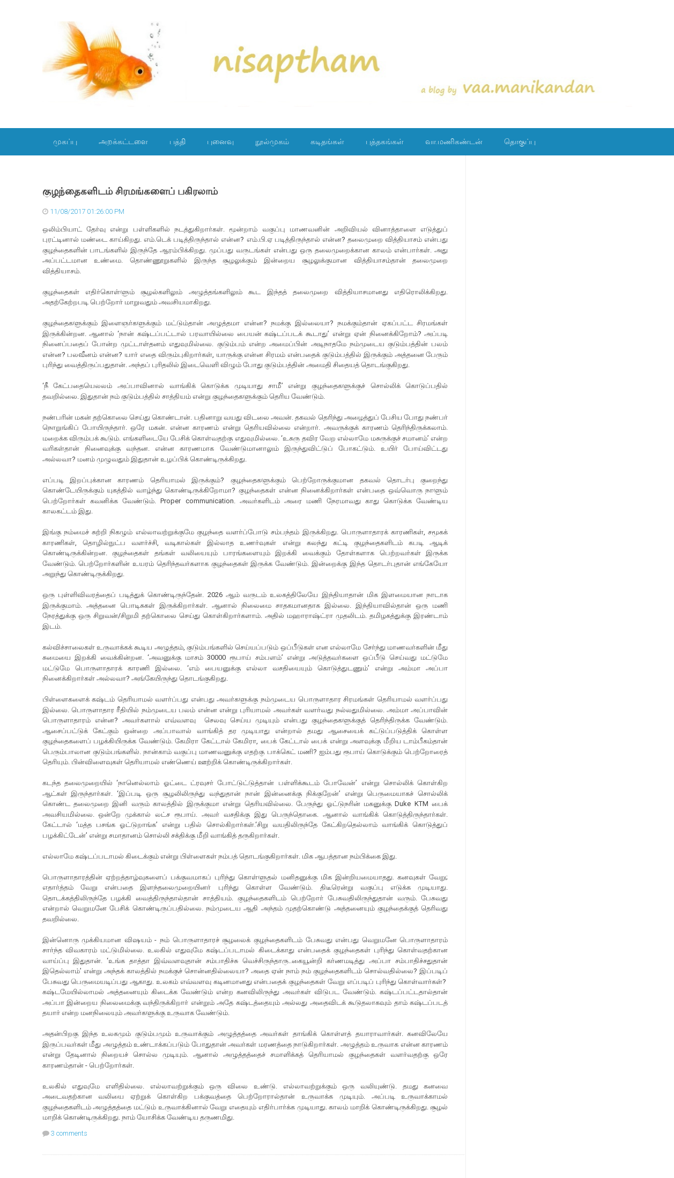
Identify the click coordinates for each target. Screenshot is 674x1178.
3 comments (69, 1133)
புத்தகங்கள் (385, 141)
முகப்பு (65, 141)
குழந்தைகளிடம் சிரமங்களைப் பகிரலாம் (130, 191)
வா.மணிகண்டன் (454, 141)
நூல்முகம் (272, 141)
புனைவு (220, 141)
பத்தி (177, 141)
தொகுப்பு (520, 141)
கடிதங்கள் (327, 141)
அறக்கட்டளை (123, 141)
